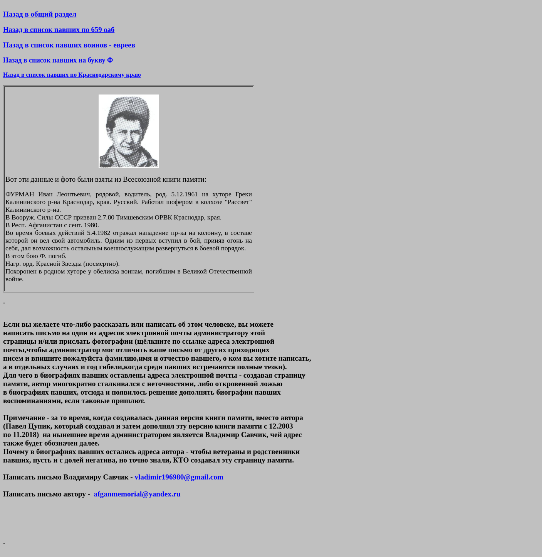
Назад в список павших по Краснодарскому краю (72, 74)
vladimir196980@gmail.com (178, 477)
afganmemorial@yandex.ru (137, 494)
